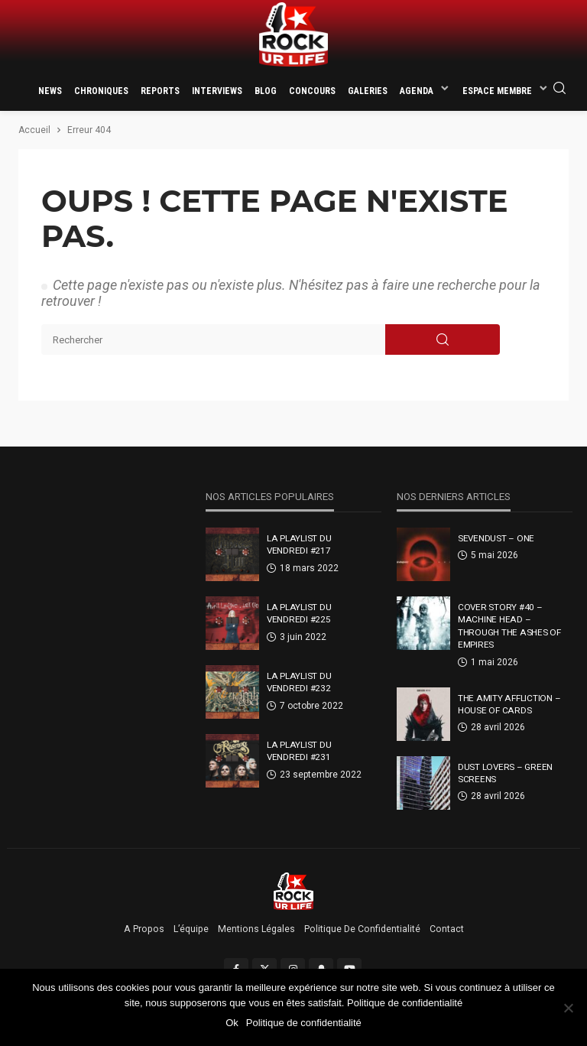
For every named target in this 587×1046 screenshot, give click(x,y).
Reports (160, 91)
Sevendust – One (496, 538)
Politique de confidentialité (362, 929)
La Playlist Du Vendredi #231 (299, 750)
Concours (312, 91)
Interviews (217, 91)
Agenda (416, 91)
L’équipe (191, 929)
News (50, 91)
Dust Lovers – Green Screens (505, 773)
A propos (144, 929)
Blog (266, 91)
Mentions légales (256, 929)
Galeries (368, 91)
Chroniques (101, 91)
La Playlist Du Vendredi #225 (299, 613)
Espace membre (497, 91)
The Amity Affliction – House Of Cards (509, 704)
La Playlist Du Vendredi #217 (299, 544)
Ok (231, 1022)
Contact (447, 929)
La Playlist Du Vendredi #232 (299, 682)
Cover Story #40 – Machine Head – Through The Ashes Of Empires (509, 626)
